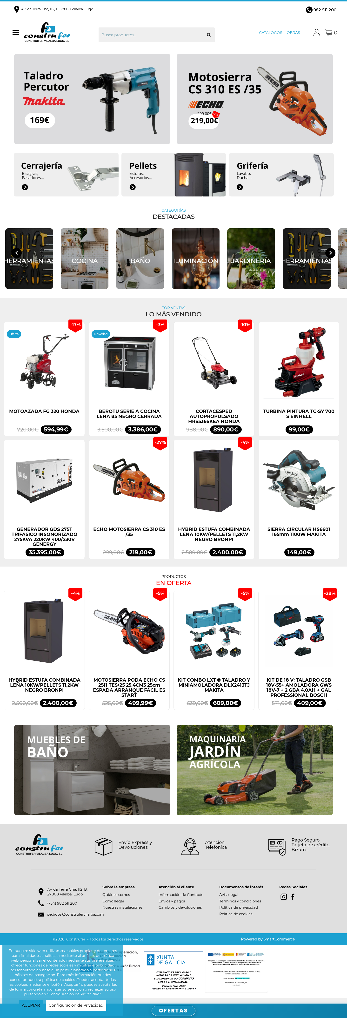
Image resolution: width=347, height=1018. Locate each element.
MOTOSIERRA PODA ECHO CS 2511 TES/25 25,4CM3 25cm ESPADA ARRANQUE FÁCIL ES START (129, 693)
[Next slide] (330, 256)
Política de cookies (235, 919)
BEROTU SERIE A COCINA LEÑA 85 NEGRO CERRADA (129, 419)
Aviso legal (228, 900)
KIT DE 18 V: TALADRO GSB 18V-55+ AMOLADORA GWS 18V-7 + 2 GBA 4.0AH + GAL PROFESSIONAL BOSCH (299, 693)
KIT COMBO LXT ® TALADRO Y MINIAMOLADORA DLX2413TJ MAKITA (214, 690)
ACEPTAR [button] (31, 1005)
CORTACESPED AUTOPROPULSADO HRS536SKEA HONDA (214, 421)
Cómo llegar (113, 906)
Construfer (60, 32)
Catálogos (270, 32)
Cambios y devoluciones (180, 913)
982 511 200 (325, 9)
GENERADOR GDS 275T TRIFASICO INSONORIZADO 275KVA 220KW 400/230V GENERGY (44, 542)
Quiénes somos (116, 900)
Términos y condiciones (240, 906)
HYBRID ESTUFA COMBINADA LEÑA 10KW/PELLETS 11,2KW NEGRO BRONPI (214, 539)
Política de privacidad (238, 913)
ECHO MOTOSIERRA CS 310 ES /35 (129, 537)
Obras (293, 32)
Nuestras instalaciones (122, 913)
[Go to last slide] (17, 256)
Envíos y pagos (172, 906)
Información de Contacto (181, 900)
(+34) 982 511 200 (62, 908)
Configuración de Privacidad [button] (76, 1005)
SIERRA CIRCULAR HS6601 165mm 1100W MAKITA (298, 537)
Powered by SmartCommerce (268, 944)
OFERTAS (173, 1010)
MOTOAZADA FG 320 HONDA (44, 416)
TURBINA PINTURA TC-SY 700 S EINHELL (298, 419)
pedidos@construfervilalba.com (75, 920)
